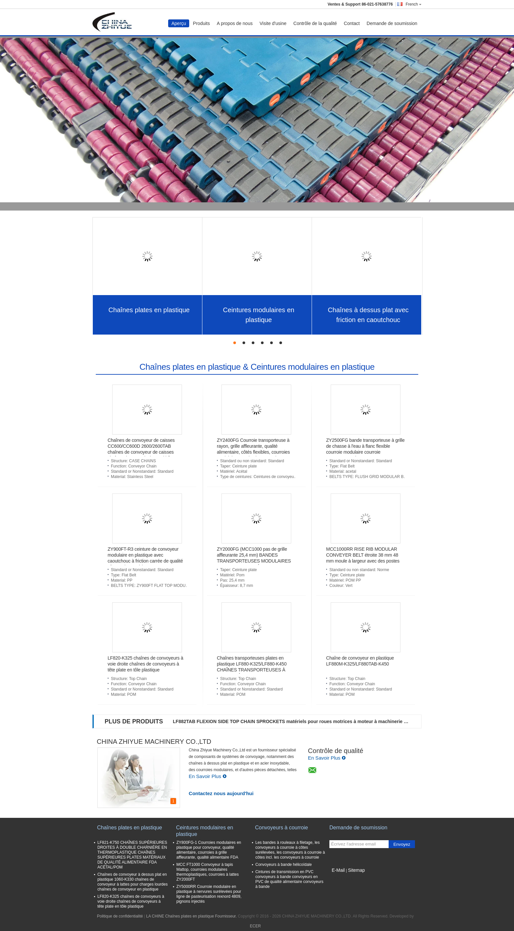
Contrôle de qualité (335, 750)
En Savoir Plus (208, 776)
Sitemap (356, 870)
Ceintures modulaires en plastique (259, 314)
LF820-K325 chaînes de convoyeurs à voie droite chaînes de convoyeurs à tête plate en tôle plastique (145, 663)
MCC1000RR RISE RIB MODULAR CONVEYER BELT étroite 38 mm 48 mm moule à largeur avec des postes (362, 555)
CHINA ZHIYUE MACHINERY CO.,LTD (154, 741)
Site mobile (341, 878)
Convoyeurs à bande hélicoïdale (283, 864)
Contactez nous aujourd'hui (221, 793)
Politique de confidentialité (120, 916)
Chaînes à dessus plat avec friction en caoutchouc (368, 314)
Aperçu (178, 23)
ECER (255, 926)
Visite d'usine (273, 23)
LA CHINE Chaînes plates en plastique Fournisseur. (192, 916)
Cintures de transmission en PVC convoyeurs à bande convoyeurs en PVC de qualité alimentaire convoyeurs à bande (289, 879)
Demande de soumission (392, 23)
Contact (352, 23)
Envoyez (401, 844)
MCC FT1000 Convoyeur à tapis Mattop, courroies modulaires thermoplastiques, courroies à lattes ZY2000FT (207, 872)
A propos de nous (235, 23)
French (414, 4)
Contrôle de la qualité (315, 23)
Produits (201, 23)
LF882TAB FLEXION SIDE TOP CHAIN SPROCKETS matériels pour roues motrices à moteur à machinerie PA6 (291, 721)
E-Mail (338, 870)
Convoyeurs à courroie (281, 827)
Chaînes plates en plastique (149, 310)
